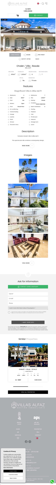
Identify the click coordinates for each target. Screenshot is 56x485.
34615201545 (29, 457)
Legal (25, 479)
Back (37, 59)
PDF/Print (40, 55)
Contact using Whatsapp (28, 287)
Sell (38, 432)
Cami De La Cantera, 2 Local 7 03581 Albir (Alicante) (29, 469)
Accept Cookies (13, 471)
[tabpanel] (28, 362)
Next (53, 34)
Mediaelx (32, 480)
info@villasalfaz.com (29, 463)
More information (8, 467)
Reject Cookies (13, 478)
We (18, 432)
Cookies (34, 479)
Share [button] (26, 55)
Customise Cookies (13, 474)
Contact (38, 15)
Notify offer (25, 59)
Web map (40, 479)
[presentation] (16, 317)
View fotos (15, 54)
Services (18, 435)
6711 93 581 (34, 452)
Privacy (30, 479)
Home (18, 429)
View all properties (28, 392)
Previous (2, 34)
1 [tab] (13, 386)
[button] (28, 263)
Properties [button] (38, 429)
